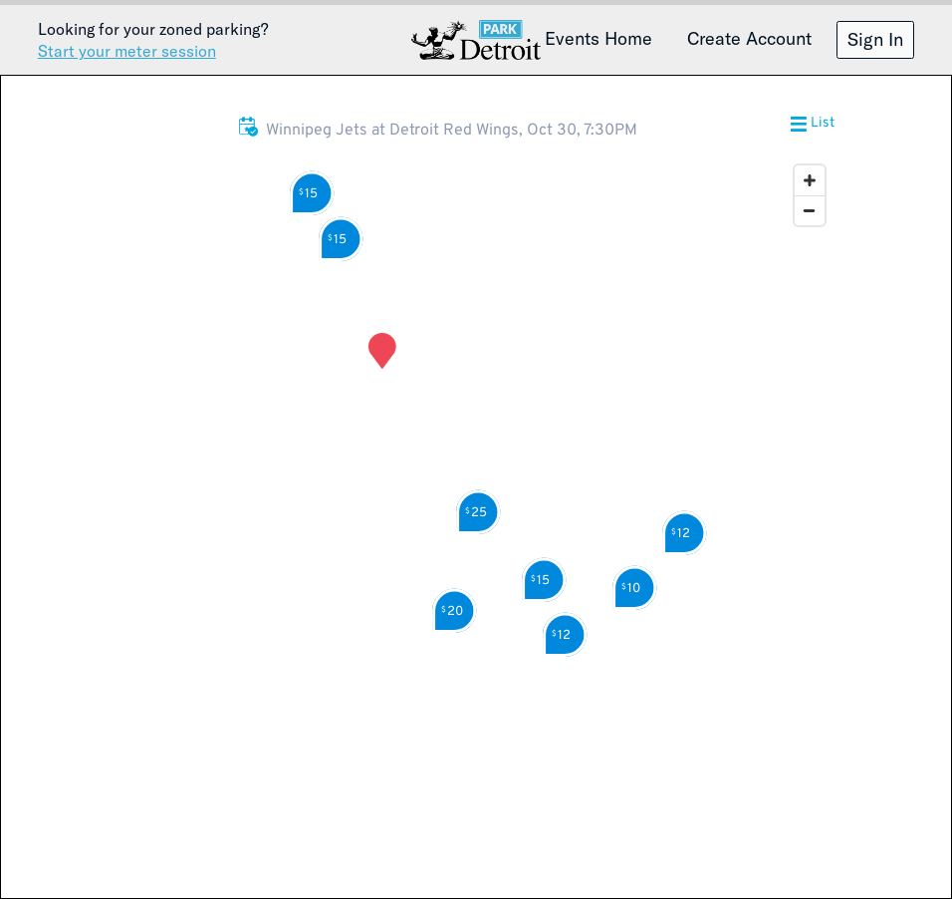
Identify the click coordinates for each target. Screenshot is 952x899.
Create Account (749, 38)
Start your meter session (127, 50)
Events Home (598, 38)
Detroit (476, 40)
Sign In (875, 39)
